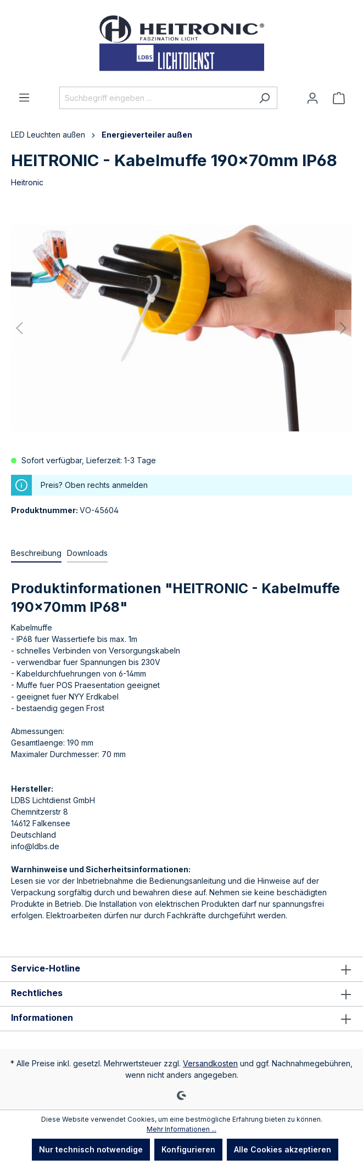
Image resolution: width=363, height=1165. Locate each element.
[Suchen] (264, 98)
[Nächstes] (343, 328)
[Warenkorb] (339, 98)
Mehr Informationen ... (181, 1129)
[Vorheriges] (19, 328)
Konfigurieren (188, 1149)
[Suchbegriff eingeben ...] (155, 98)
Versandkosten (210, 1063)
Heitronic (27, 182)
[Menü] (24, 98)
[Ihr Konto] (312, 98)
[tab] (36, 553)
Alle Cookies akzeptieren (282, 1149)
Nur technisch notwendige (91, 1149)
